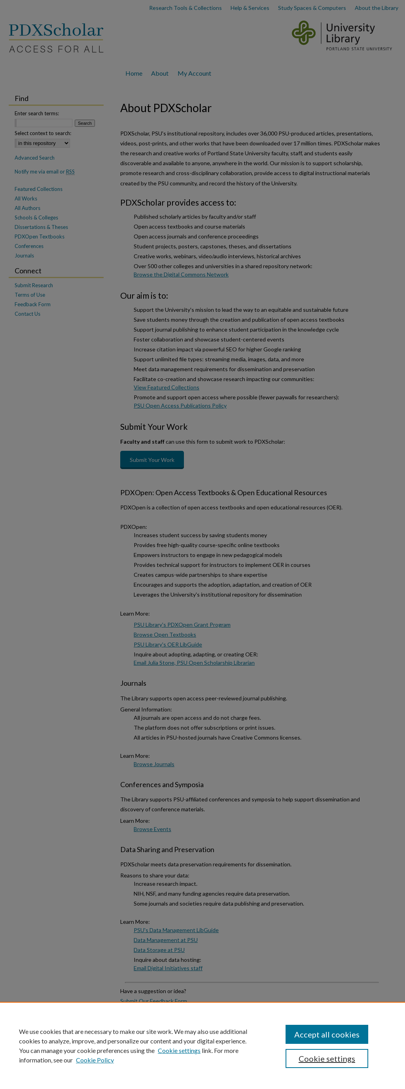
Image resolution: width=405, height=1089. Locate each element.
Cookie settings (179, 1050)
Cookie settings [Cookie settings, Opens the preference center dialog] (327, 1058)
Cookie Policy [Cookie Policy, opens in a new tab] (95, 1060)
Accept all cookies (327, 1034)
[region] (202, 1045)
